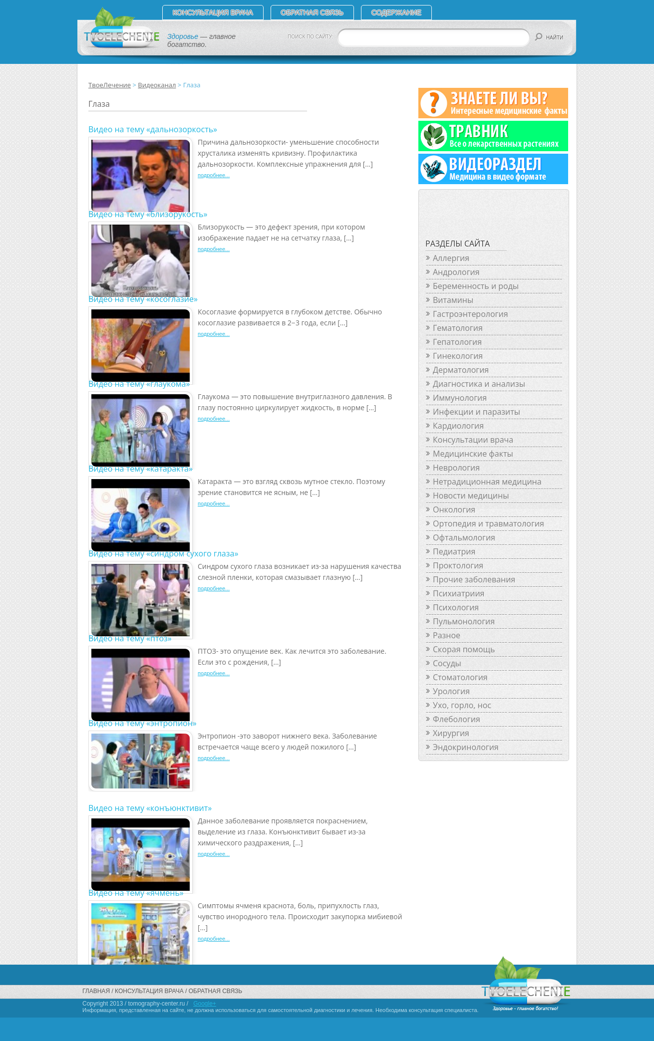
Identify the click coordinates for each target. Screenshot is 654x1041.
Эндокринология (466, 747)
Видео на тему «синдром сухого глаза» (163, 553)
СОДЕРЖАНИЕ (396, 12)
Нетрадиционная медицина (487, 481)
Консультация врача (213, 12)
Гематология (458, 327)
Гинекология (458, 355)
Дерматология (461, 369)
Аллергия (451, 258)
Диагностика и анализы (479, 383)
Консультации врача (473, 439)
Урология (451, 691)
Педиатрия (454, 551)
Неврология (456, 467)
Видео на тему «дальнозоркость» (152, 129)
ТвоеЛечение (109, 84)
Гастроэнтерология (470, 313)
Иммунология (460, 397)
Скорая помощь (464, 649)
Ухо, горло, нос (462, 705)
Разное (446, 635)
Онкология (454, 509)
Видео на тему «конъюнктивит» (150, 807)
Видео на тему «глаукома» (139, 383)
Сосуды (447, 663)
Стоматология (460, 677)
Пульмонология (464, 621)
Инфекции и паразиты (476, 411)
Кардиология (458, 425)
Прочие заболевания (474, 579)
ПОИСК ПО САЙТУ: (310, 36)
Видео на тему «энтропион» (142, 723)
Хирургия (451, 733)
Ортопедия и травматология (488, 523)
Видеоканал (157, 84)
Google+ (204, 1003)
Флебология (456, 719)
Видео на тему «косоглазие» (143, 298)
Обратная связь (312, 12)
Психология (456, 607)
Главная (96, 991)
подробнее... (214, 175)
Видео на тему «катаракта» (140, 468)
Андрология (456, 271)
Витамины (453, 299)
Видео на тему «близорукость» (147, 214)
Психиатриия (458, 593)
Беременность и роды (476, 285)
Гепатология (457, 341)
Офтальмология (464, 537)
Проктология (458, 565)
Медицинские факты (473, 453)
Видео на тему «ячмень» (136, 892)
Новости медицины (471, 495)
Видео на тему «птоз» (130, 638)
